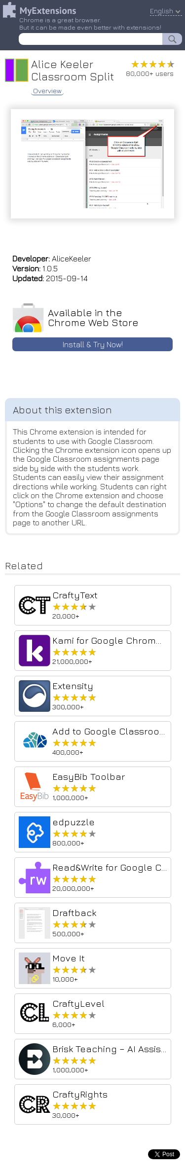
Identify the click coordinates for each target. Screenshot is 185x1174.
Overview (47, 91)
